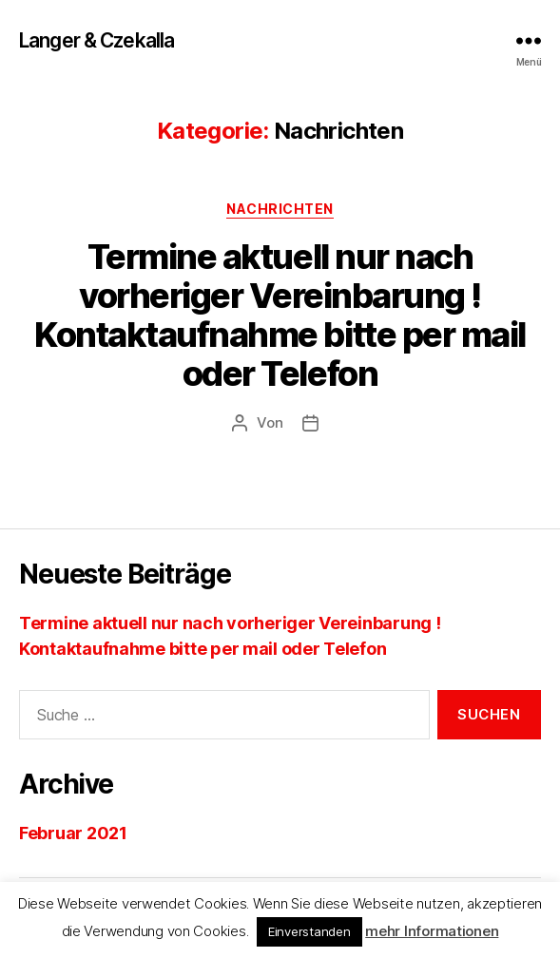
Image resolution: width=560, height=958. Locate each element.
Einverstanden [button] (309, 931)
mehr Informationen (431, 931)
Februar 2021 (73, 833)
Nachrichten (280, 209)
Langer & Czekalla (96, 40)
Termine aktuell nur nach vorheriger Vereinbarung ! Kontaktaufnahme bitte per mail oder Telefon (279, 315)
